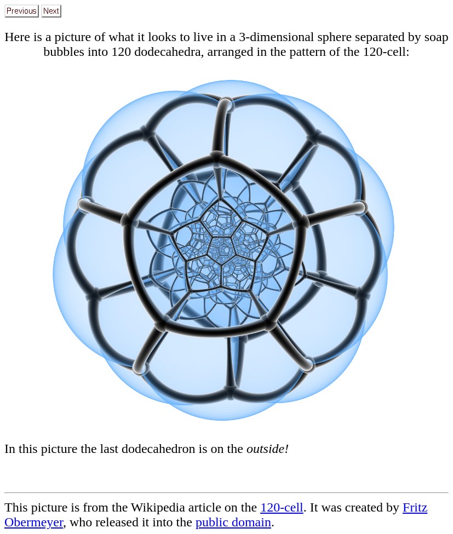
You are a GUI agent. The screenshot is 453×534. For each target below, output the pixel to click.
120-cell (281, 507)
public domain (233, 522)
